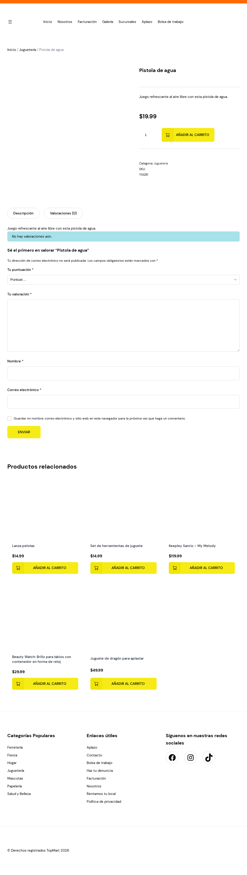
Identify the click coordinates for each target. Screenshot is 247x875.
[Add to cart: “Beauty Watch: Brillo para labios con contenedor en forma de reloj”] (45, 684)
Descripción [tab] (23, 213)
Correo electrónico (24, 390)
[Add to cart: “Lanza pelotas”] (45, 568)
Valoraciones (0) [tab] (63, 213)
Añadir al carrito (192, 135)
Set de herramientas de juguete (117, 545)
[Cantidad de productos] (145, 135)
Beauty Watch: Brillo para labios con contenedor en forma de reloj (41, 659)
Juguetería (27, 49)
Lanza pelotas (23, 545)
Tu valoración (19, 294)
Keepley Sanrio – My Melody (192, 545)
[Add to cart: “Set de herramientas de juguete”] (124, 568)
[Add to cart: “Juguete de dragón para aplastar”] (124, 684)
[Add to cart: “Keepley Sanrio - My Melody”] (202, 568)
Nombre (15, 361)
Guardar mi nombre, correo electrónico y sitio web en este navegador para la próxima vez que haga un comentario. (100, 418)
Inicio (11, 49)
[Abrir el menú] (10, 22)
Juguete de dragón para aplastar (117, 658)
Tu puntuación (20, 269)
